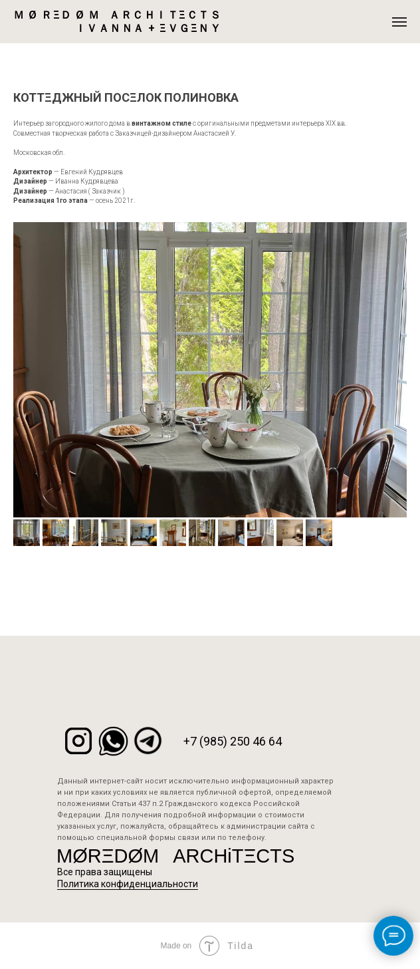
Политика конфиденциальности (127, 884)
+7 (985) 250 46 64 (232, 741)
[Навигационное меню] (399, 22)
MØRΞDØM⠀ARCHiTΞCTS (175, 856)
